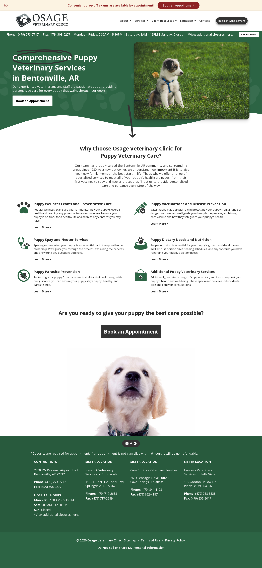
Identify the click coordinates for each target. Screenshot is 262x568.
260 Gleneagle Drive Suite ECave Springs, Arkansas (149, 480)
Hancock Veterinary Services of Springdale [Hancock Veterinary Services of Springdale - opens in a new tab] (101, 472)
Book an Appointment (178, 5)
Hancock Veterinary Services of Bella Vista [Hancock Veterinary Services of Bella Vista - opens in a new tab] (199, 472)
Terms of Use (151, 540)
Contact (204, 21)
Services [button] (140, 21)
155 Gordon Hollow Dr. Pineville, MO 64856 (200, 484)
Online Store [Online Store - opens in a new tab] (248, 34)
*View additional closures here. (210, 34)
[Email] (126, 443)
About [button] (124, 21)
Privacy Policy (175, 540)
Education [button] (186, 21)
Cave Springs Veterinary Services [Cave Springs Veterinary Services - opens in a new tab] (153, 470)
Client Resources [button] (163, 21)
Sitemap (130, 540)
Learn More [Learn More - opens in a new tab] (41, 227)
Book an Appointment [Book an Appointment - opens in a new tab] (32, 101)
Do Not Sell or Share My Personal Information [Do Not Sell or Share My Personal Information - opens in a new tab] (131, 548)
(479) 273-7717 (28, 34)
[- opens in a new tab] (131, 443)
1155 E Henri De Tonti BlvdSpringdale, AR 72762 (104, 484)
